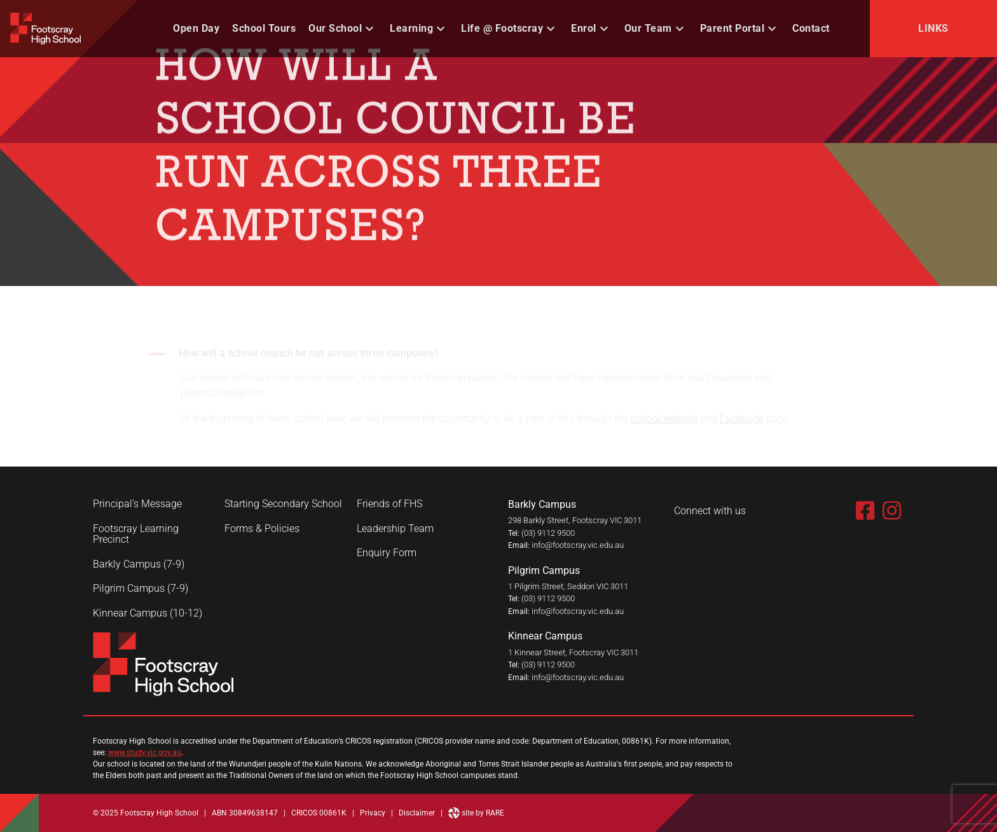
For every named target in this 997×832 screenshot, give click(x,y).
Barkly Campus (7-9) (138, 564)
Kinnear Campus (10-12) (147, 613)
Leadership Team (395, 529)
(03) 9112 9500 (548, 533)
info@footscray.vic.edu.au (578, 545)
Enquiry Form (386, 553)
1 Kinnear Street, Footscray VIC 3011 (573, 652)
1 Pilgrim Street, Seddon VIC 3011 (568, 586)
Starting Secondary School (283, 504)
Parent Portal (732, 28)
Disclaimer (417, 812)
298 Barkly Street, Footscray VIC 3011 (575, 520)
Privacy (372, 812)
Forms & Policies (261, 529)
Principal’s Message (137, 504)
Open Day (196, 28)
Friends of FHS (389, 504)
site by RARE (476, 812)
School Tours (264, 28)
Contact (811, 28)
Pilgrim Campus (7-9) (140, 588)
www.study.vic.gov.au (144, 752)
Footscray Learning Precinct (136, 534)
